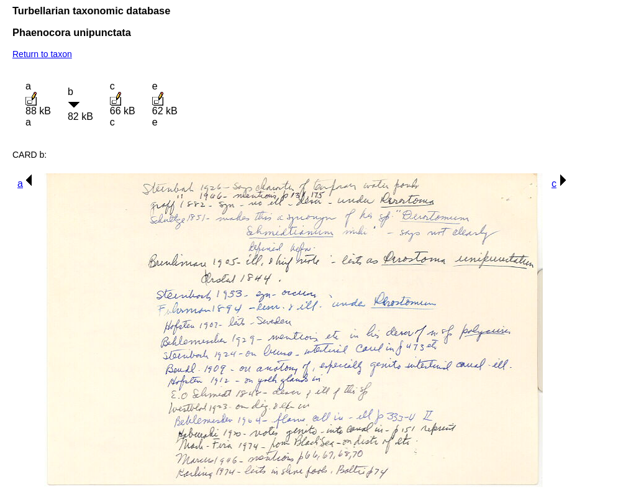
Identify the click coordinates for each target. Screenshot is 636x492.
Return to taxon (42, 54)
